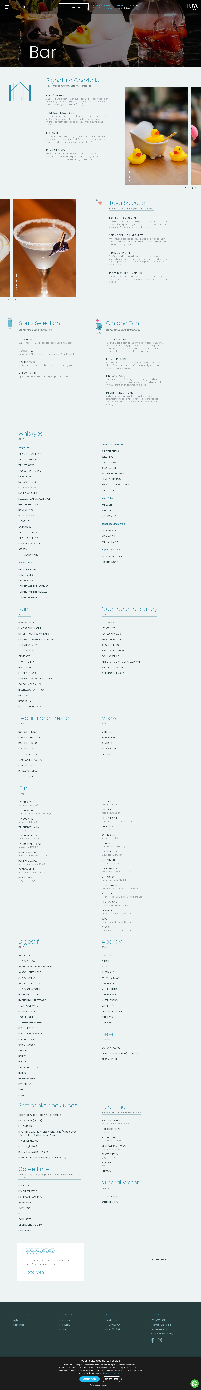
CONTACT (64, 1329)
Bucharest (18, 1324)
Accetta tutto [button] (90, 1379)
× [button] (198, 1360)
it (24, 7)
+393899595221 (158, 1320)
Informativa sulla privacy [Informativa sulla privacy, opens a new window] (112, 1373)
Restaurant (65, 1324)
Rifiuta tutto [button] (111, 1379)
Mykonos (17, 1320)
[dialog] (100, 1373)
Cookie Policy (112, 1320)
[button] (100, 1385)
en (20, 7)
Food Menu (64, 1320)
